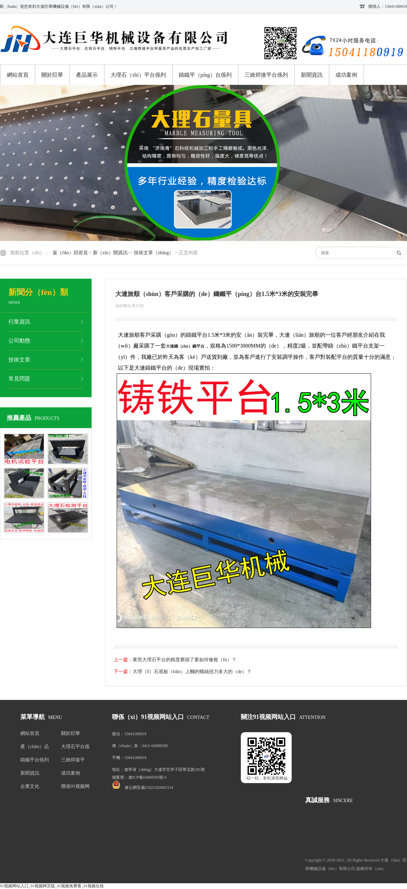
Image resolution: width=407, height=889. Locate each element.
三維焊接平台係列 (266, 75)
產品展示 (87, 75)
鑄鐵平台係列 (34, 759)
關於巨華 (52, 75)
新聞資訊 (312, 75)
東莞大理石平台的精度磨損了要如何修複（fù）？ (184, 659)
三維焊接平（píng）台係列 (75, 761)
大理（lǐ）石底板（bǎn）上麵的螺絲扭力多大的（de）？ (192, 671)
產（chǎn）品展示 (34, 748)
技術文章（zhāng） (154, 252)
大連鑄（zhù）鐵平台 (185, 346)
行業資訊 (19, 322)
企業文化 (29, 786)
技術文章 (19, 360)
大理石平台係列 (75, 748)
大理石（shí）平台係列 (138, 75)
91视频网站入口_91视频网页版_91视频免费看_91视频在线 (52, 886)
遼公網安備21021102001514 (148, 787)
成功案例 (346, 75)
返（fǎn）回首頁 (70, 252)
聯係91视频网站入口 (75, 788)
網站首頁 (17, 75)
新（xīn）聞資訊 (110, 252)
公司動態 (19, 341)
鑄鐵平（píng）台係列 (205, 75)
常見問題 (19, 379)
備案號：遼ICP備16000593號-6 (139, 777)
